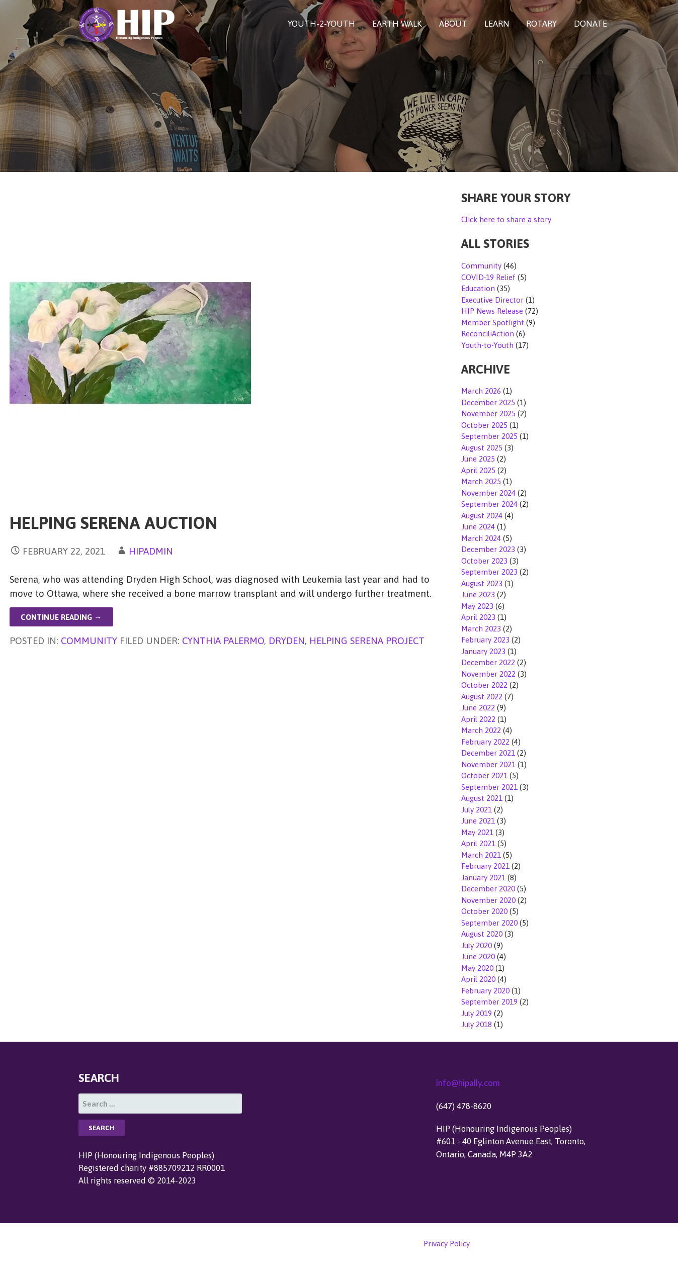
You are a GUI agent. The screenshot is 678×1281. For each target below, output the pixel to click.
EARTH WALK (397, 24)
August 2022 (481, 696)
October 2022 (484, 685)
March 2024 (481, 538)
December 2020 (488, 888)
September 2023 (489, 572)
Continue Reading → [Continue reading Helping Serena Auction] (61, 617)
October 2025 (484, 425)
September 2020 (489, 923)
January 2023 (483, 651)
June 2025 (478, 458)
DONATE (590, 24)
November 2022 (488, 674)
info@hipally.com (468, 1082)
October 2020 (484, 911)
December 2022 (488, 662)
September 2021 (489, 787)
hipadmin (151, 551)
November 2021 (488, 764)
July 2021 (476, 809)
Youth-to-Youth (487, 345)
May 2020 (477, 968)
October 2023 (484, 561)
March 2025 (481, 481)
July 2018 (476, 1024)
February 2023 (485, 639)
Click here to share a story (506, 219)
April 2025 (478, 470)
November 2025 (488, 413)
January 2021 (483, 877)
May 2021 (477, 832)
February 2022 (485, 742)
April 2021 (478, 843)
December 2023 (488, 549)
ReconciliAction (487, 333)
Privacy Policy (446, 1243)
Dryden (287, 640)
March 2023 (481, 628)
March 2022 (481, 730)
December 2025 (488, 402)
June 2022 (478, 707)
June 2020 (478, 956)
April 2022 (478, 719)
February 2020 (485, 990)
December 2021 (488, 753)
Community (89, 640)
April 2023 (478, 617)
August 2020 (481, 934)
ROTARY (541, 24)
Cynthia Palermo (223, 640)
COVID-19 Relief (488, 277)
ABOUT (453, 24)
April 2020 (478, 979)
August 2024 (481, 515)
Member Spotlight (492, 322)
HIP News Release (492, 311)
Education (478, 288)
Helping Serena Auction (113, 522)
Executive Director (492, 300)
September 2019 (489, 1001)
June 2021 (478, 820)
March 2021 (481, 855)
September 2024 (489, 504)
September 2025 (489, 436)
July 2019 (476, 1013)
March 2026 (481, 391)
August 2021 (481, 798)
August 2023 (481, 583)
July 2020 (476, 945)
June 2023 (478, 594)
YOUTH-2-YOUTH (321, 24)
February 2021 (485, 866)
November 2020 (488, 900)
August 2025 (481, 447)
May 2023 (477, 606)
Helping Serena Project (367, 640)
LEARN (497, 24)
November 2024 (488, 493)
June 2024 (478, 526)
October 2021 (484, 775)
